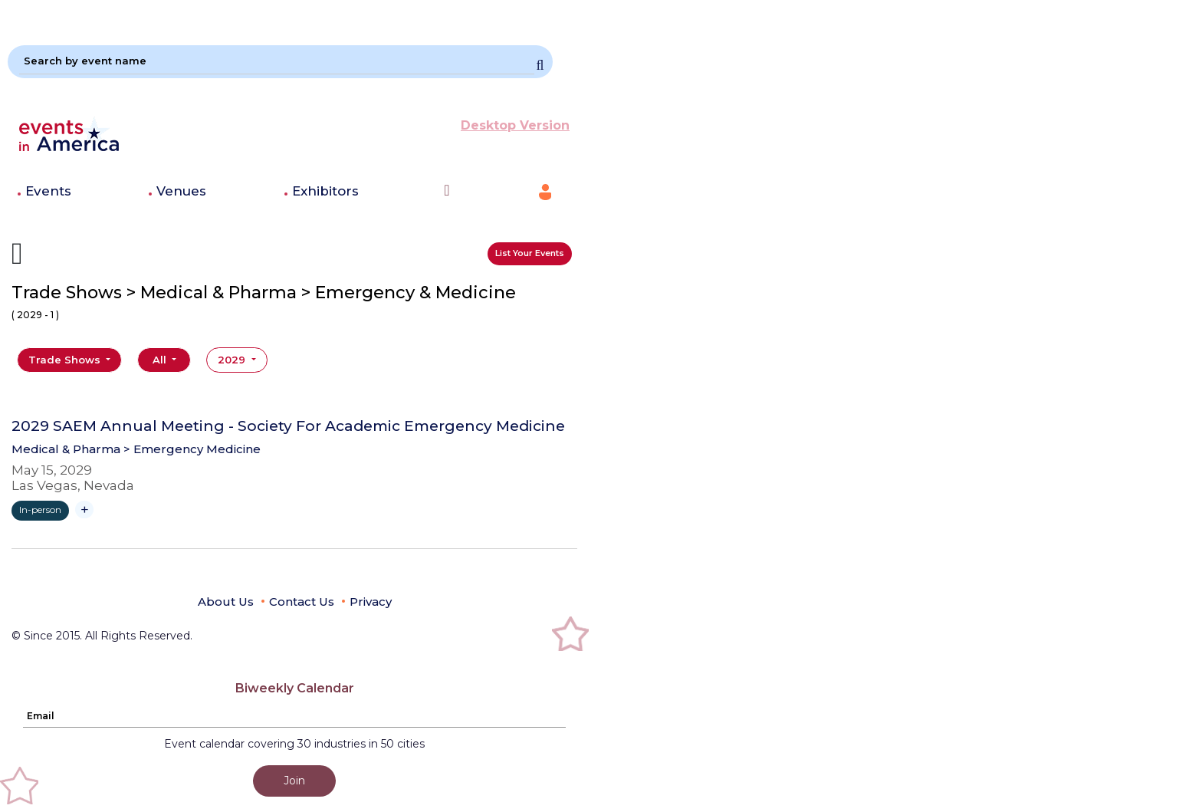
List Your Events (529, 253)
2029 (233, 359)
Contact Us (301, 601)
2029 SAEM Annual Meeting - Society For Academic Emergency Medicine (288, 426)
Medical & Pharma (65, 449)
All (161, 359)
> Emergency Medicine (192, 449)
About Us (226, 601)
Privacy (371, 601)
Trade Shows (65, 359)
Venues (181, 191)
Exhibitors (325, 191)
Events (48, 191)
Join (294, 780)
